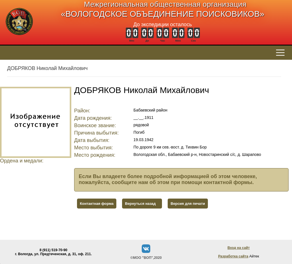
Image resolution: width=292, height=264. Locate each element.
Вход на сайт (239, 248)
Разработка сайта (233, 256)
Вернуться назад (140, 203)
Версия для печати (188, 203)
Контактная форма (96, 203)
